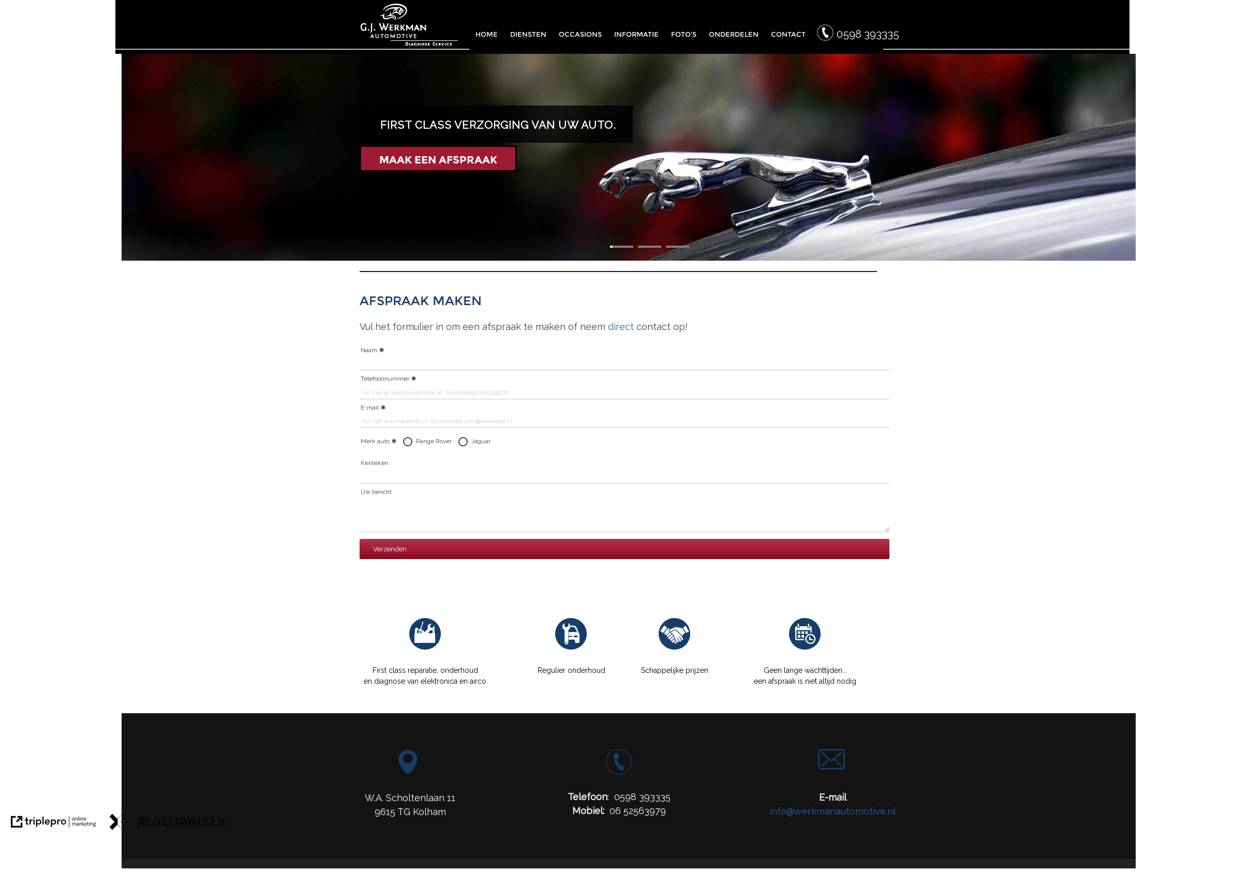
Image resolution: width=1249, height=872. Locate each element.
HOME (486, 34)
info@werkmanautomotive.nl (832, 811)
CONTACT (788, 34)
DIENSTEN (528, 34)
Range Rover (434, 441)
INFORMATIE (636, 34)
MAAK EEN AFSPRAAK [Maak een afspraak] (438, 160)
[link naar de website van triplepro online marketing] (53, 824)
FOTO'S (683, 34)
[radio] (407, 441)
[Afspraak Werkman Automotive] (805, 648)
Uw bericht (376, 491)
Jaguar (480, 441)
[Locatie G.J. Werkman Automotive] (408, 770)
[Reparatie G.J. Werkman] (425, 648)
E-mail (370, 407)
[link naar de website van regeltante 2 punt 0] (167, 824)
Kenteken (375, 463)
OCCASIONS (580, 34)
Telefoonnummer (385, 378)
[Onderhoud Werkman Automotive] (571, 648)
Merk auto (378, 441)
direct (621, 326)
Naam (369, 350)
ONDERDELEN (734, 34)
